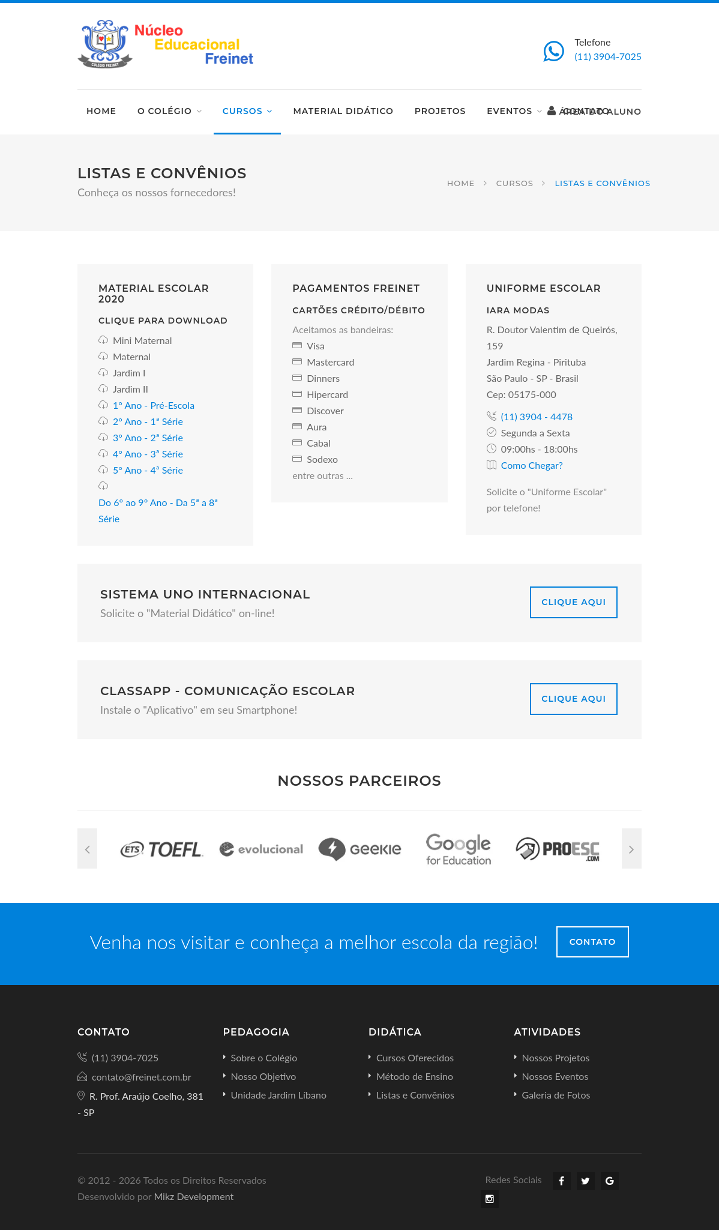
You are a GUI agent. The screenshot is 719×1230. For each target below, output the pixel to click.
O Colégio (164, 111)
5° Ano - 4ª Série (148, 469)
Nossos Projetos (556, 1057)
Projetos (440, 111)
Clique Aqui (573, 602)
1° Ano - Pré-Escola (153, 405)
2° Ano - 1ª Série (148, 421)
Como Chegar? (532, 465)
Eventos (509, 111)
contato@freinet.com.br (141, 1076)
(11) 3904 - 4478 (537, 416)
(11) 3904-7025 (608, 56)
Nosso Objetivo (263, 1076)
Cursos (243, 111)
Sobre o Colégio (264, 1057)
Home (101, 111)
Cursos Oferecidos (415, 1057)
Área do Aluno (594, 111)
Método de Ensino (414, 1076)
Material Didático (343, 111)
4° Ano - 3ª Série (148, 453)
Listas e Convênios (415, 1094)
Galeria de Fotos (556, 1094)
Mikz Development (193, 1196)
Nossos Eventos (555, 1076)
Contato (593, 941)
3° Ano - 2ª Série (148, 437)
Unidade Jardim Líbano (278, 1094)
